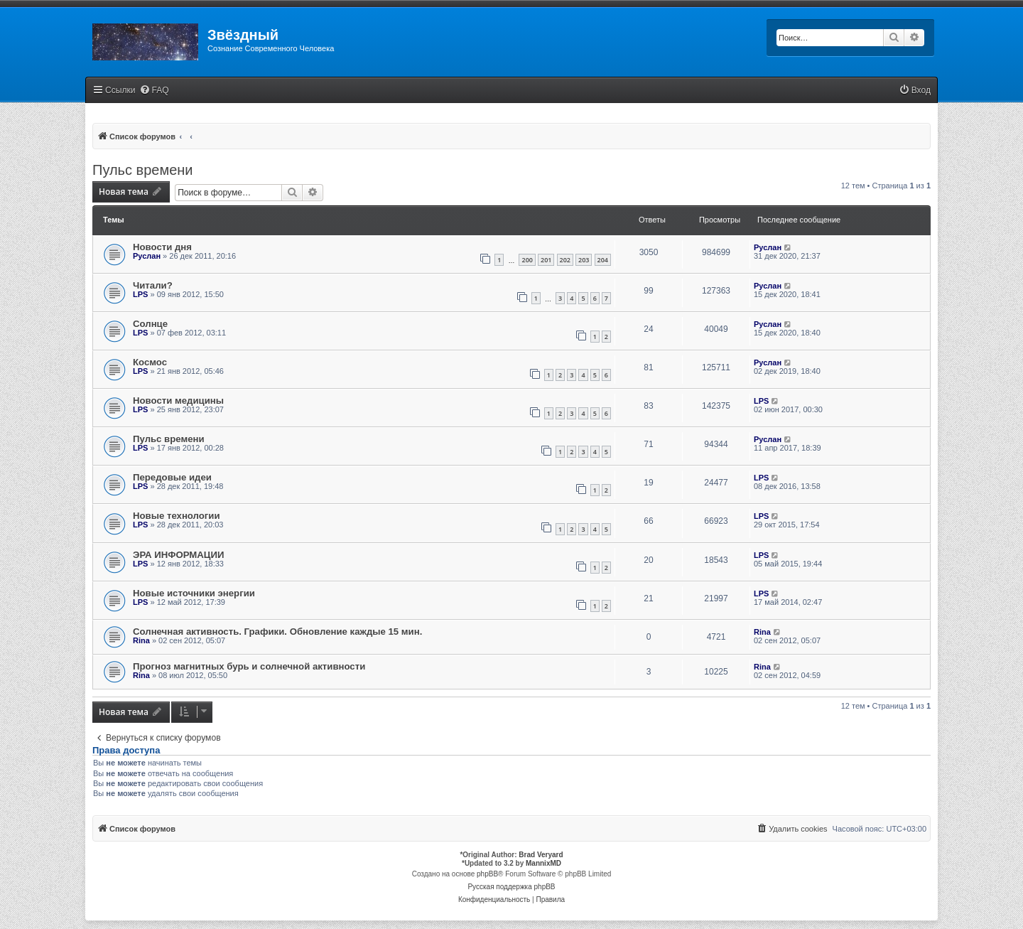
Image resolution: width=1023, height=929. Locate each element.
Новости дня (162, 247)
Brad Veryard (541, 855)
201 (546, 259)
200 (526, 259)
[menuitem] (154, 90)
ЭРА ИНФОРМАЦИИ (178, 554)
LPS (140, 294)
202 (565, 259)
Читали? (153, 285)
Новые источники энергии (194, 593)
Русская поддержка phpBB (511, 887)
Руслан (147, 256)
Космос (150, 362)
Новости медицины (178, 400)
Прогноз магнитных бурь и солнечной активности (249, 666)
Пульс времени (142, 170)
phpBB (487, 874)
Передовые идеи (172, 477)
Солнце (150, 323)
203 (583, 259)
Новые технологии (176, 515)
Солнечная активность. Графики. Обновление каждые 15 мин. (277, 631)
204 (602, 259)
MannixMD (543, 863)
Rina (141, 640)
